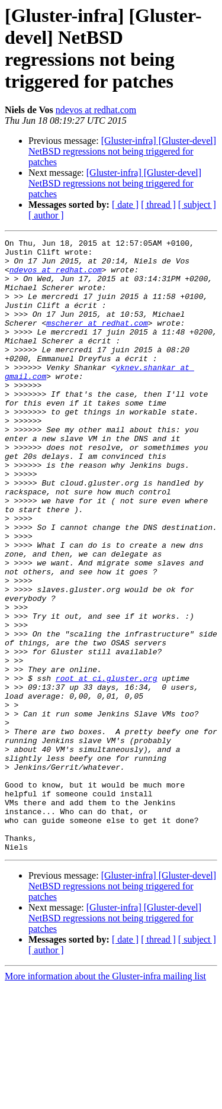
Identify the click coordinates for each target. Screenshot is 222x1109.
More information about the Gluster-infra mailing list (105, 1099)
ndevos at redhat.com (96, 110)
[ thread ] (158, 205)
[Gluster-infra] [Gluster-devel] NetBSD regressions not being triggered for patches (122, 151)
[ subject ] (197, 205)
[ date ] (125, 205)
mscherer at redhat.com (97, 340)
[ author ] (46, 215)
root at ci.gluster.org (106, 766)
